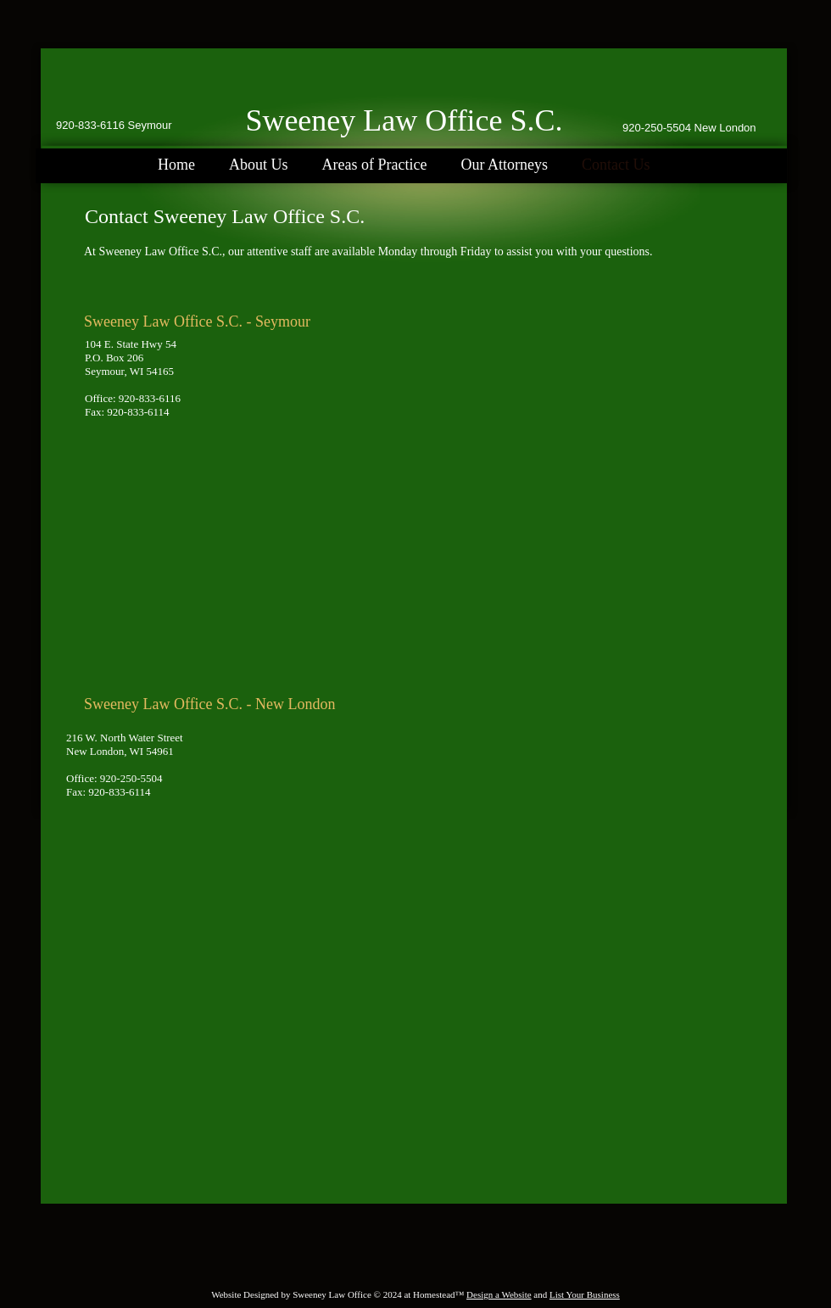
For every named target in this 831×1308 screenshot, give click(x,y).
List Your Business (584, 1294)
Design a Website (499, 1294)
